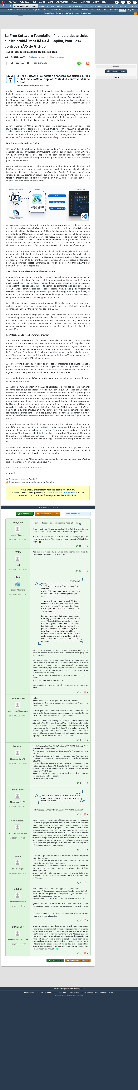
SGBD (107, 6)
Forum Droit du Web (83, 13)
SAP (104, 10)
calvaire (18, 617)
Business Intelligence (57, 10)
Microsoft (61, 6)
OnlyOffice (131, 10)
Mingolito (18, 562)
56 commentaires (57, 70)
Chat (50, 2)
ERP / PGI (84, 10)
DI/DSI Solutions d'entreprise (25, 6)
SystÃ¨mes (132, 6)
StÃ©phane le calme (37, 70)
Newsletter (62, 2)
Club (104, 2)
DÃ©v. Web (77, 6)
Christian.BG (18, 860)
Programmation (96, 6)
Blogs (42, 2)
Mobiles (123, 6)
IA (47, 6)
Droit (96, 2)
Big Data (36, 10)
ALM (52, 6)
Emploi (74, 2)
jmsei (18, 896)
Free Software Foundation (28, 481)
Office (114, 6)
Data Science (73, 10)
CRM (92, 10)
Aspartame (18, 829)
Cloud (41, 6)
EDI (86, 6)
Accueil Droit (49, 13)
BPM (44, 10)
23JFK (18, 592)
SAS (98, 10)
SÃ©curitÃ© (113, 10)
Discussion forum (116, 71)
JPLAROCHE (18, 738)
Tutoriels (24, 2)
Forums (13, 2)
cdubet (17, 929)
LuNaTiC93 (18, 967)
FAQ (34, 2)
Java (69, 6)
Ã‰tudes (85, 2)
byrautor (17, 786)
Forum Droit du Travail (64, 13)
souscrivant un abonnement (61, 506)
